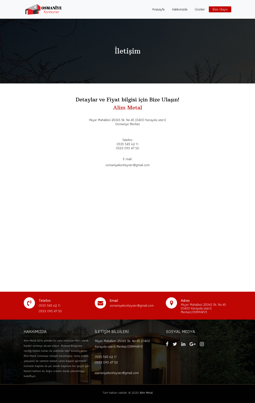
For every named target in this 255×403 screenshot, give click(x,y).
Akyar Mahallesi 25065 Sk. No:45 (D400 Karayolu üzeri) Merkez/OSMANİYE (203, 308)
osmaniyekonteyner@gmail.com (117, 372)
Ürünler (200, 9)
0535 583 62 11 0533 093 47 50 (106, 359)
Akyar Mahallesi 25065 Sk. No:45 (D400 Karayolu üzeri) (127, 120)
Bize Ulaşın (220, 9)
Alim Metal (146, 392)
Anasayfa (158, 9)
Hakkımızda (179, 9)
